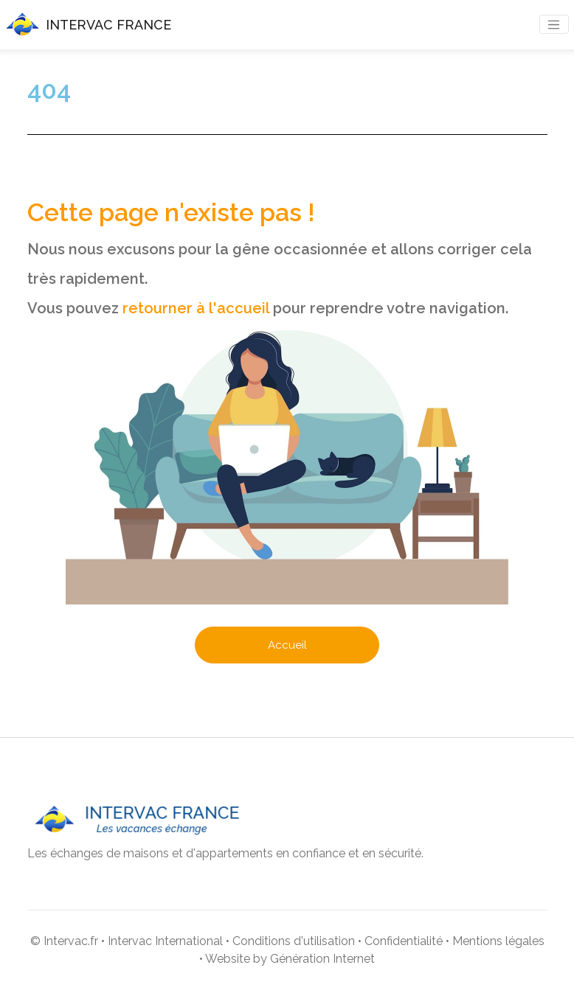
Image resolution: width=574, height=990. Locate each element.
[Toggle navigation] (554, 24)
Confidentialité (403, 941)
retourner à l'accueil (195, 308)
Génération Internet (322, 959)
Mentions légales (498, 941)
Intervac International (165, 941)
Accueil (287, 645)
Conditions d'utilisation (293, 941)
